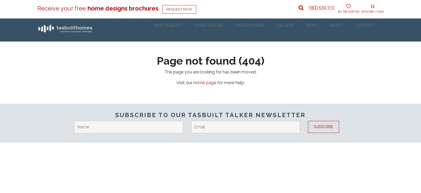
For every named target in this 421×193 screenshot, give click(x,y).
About (344, 30)
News (323, 30)
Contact (369, 30)
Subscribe (323, 127)
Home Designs (230, 30)
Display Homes (268, 30)
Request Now (179, 9)
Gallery (300, 30)
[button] (301, 8)
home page (204, 82)
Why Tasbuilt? (193, 30)
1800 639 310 (321, 8)
